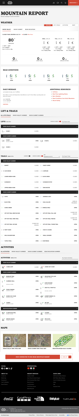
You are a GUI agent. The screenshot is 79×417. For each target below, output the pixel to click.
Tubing (8, 302)
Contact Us (3, 376)
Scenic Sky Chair (11, 296)
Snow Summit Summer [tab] (36, 115)
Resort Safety (57, 100)
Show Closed (54, 121)
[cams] (57, 2)
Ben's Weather (57, 96)
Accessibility (61, 415)
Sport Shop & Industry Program (33, 378)
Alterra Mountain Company (5, 415)
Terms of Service (40, 415)
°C (14, 39)
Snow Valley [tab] (6, 29)
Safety (54, 382)
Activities (65, 22)
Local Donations (30, 384)
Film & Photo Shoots (31, 386)
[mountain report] (53, 2)
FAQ (54, 384)
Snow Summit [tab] (18, 29)
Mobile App (3, 378)
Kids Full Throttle (50, 287)
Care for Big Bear (5, 382)
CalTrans (56, 92)
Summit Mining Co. (50, 296)
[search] (61, 2)
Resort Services (30, 382)
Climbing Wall (10, 281)
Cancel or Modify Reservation (59, 380)
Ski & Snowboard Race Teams (33, 380)
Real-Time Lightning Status (61, 94)
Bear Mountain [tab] (30, 29)
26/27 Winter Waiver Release (59, 378)
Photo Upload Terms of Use (51, 415)
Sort (44, 154)
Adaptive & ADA (30, 376)
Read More (5, 104)
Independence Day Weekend (20, 95)
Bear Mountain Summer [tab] (52, 251)
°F (14, 38)
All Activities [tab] (5, 251)
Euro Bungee (48, 283)
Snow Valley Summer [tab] (20, 115)
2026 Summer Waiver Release (59, 376)
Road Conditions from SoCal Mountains (64, 98)
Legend (26, 156)
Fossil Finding (10, 289)
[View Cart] (65, 2)
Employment (4, 380)
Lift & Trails (57, 22)
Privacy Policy (32, 415)
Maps (73, 22)
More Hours (31, 34)
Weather (48, 22)
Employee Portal (56, 386)
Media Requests (30, 388)
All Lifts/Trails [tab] (6, 115)
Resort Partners (4, 384)
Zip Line (47, 301)
